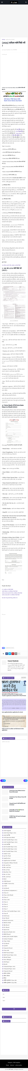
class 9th (15, 950)
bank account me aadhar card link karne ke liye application (13, 729)
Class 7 (15, 909)
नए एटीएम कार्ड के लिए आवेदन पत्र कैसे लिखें (11, 265)
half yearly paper (15, 953)
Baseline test (15, 872)
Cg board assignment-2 (15, 890)
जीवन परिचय (15, 976)
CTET (15, 886)
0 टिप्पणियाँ (15, 49)
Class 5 (15, 904)
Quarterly (15, 930)
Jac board (15, 918)
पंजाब (17, 131)
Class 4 (15, 902)
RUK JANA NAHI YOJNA (15, 937)
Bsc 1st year (15, 874)
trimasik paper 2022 (15, 969)
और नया (3, 780)
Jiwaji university (15, 920)
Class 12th (15, 900)
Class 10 (15, 893)
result (15, 964)
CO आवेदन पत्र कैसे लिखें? (7, 589)
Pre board (15, 927)
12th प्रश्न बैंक (15, 844)
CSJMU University (15, 884)
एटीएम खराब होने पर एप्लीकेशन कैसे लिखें (11, 595)
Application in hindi (10, 39)
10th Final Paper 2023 (15, 833)
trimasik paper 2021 (15, 966)
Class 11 (15, 897)
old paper (15, 962)
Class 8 (15, 913)
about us (12, 1065)
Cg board (15, 888)
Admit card (15, 854)
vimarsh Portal (15, 971)
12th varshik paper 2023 (15, 842)
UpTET (15, 946)
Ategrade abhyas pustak (15, 863)
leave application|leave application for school (12, 712)
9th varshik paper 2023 (15, 851)
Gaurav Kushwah (13, 661)
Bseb (15, 879)
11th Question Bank (15, 837)
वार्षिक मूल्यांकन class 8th (15, 983)
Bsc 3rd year (15, 877)
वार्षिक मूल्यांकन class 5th (15, 980)
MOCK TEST (15, 923)
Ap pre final (15, 856)
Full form (15, 916)
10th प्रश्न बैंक (15, 835)
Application (15, 858)
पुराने (25, 780)
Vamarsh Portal (15, 948)
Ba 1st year (15, 870)
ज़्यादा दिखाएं (23, 677)
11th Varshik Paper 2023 (15, 840)
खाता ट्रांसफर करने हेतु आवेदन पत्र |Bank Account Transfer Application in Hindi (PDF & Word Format (14, 695)
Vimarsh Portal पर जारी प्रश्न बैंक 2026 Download (17, 804)
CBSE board (15, 881)
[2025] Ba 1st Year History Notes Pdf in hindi (17, 797)
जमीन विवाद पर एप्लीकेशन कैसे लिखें (10, 591)
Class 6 (15, 907)
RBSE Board (15, 934)
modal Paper (15, 957)
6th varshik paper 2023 (15, 849)
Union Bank (19, 133)
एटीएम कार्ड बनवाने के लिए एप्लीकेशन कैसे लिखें (12, 593)
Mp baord (15, 925)
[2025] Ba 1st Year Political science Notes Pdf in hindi (17, 791)
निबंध (15, 978)
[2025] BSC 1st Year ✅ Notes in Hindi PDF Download (16, 810)
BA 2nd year (15, 865)
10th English (15, 831)
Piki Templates (16, 1062)
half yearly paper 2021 (15, 955)
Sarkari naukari (15, 939)
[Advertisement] (14, 21)
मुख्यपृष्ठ (3, 39)
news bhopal (15, 960)
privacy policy (19, 1065)
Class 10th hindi (15, 895)
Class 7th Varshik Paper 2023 (15, 911)
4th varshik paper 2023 (15, 847)
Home (7, 1065)
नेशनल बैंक (20, 131)
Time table (15, 941)
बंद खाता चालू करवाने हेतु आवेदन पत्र (10, 597)
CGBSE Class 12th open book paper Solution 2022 (17, 817)
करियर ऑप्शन (15, 973)
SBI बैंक (18, 129)
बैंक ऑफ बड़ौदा (16, 135)
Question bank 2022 (15, 932)
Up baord (15, 943)
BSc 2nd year (15, 867)
